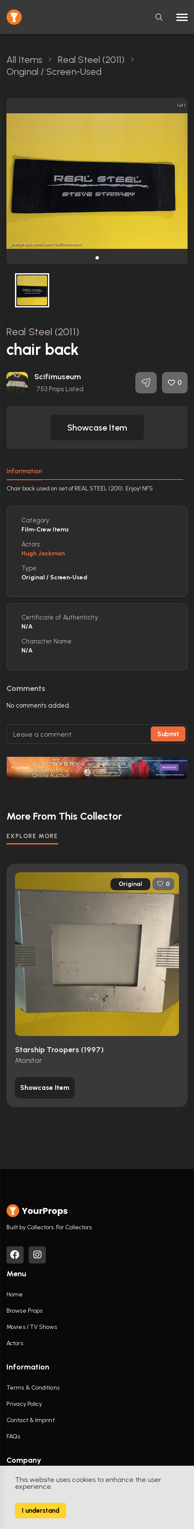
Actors (14, 1343)
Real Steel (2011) (42, 331)
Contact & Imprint (30, 1420)
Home (14, 1294)
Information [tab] (24, 471)
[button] (97, 258)
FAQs (13, 1436)
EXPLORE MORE (32, 836)
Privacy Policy (24, 1404)
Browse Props (24, 1310)
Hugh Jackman (43, 553)
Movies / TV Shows (31, 1327)
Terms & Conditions (33, 1387)
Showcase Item (97, 427)
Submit (168, 734)
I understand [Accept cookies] (41, 1510)
